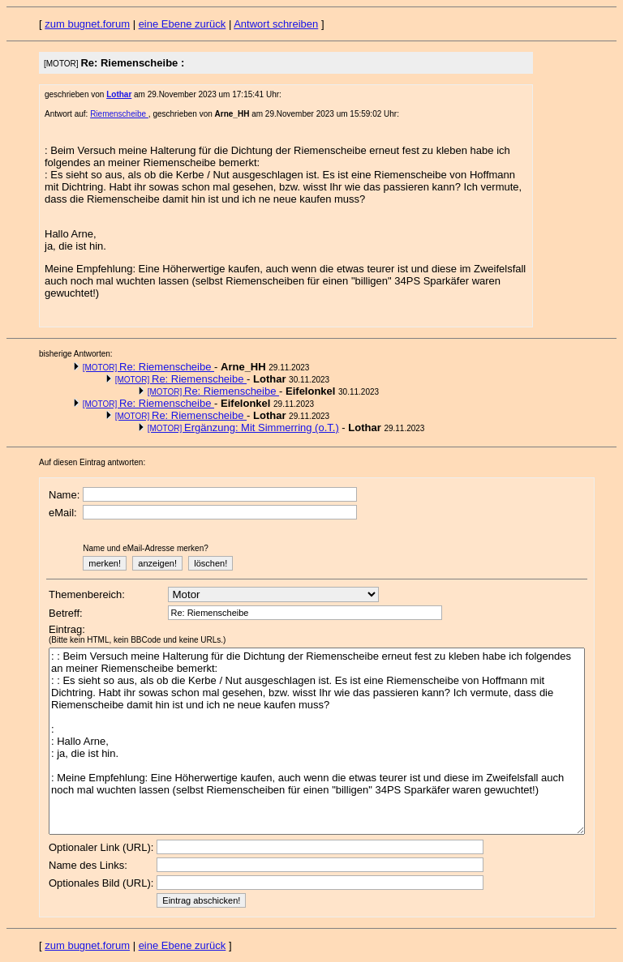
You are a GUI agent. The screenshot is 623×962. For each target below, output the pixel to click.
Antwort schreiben (276, 24)
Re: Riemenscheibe (148, 367)
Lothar (118, 94)
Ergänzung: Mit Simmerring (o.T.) (243, 427)
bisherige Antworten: (76, 353)
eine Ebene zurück (182, 24)
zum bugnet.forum (87, 24)
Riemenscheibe (119, 113)
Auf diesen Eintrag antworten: (92, 462)
